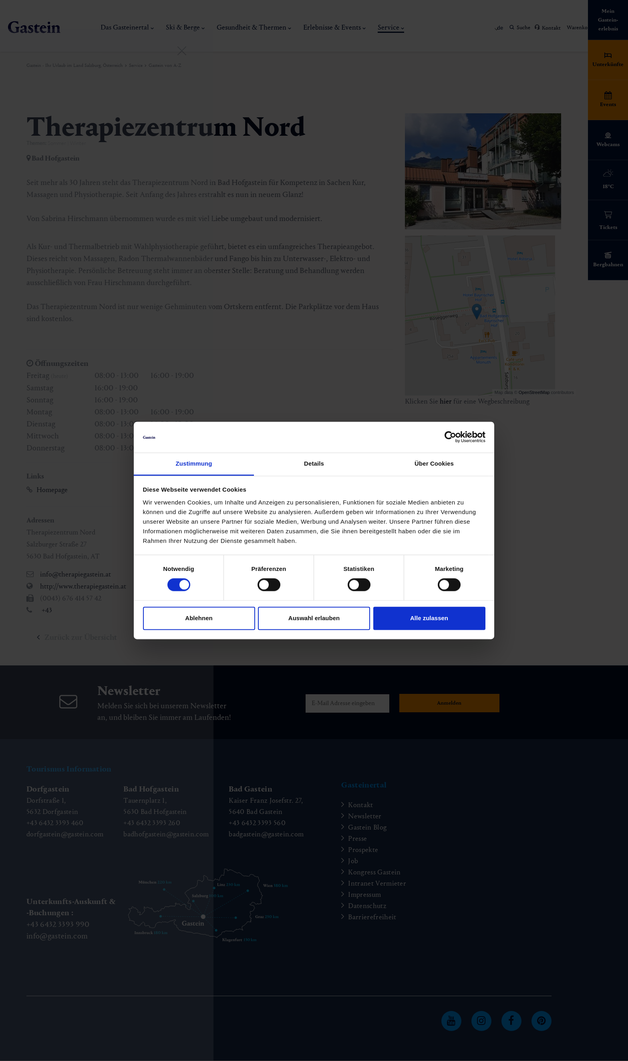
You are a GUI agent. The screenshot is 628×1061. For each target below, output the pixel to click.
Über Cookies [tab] (434, 463)
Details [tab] (314, 463)
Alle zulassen (429, 618)
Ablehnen (198, 618)
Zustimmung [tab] (194, 463)
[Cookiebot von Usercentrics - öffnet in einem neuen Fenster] (450, 437)
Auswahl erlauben (314, 618)
